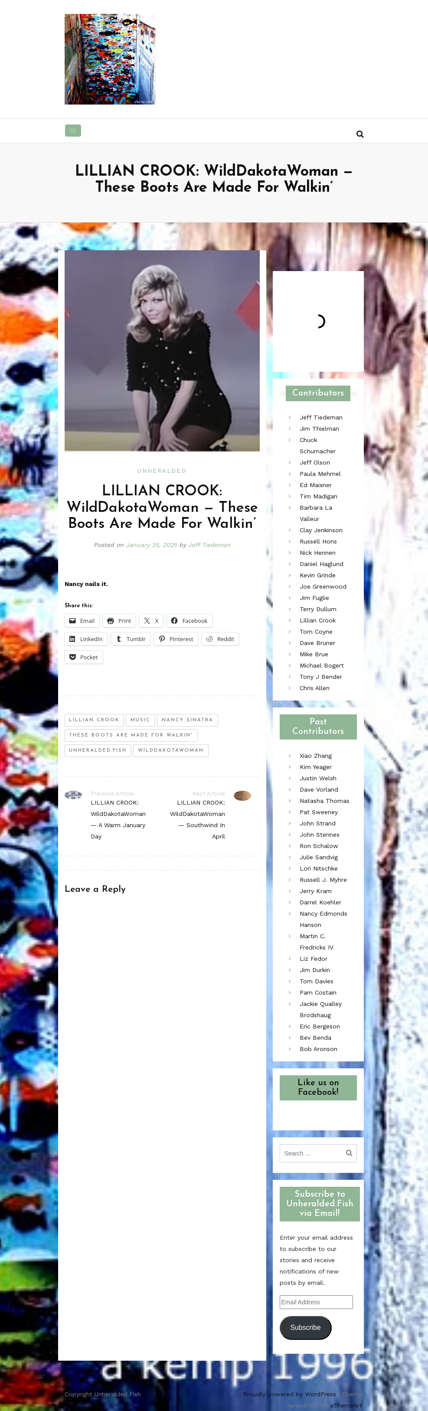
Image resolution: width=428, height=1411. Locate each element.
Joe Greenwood (323, 586)
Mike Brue (314, 654)
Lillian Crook (318, 620)
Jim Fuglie (314, 597)
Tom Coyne (316, 631)
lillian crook (94, 720)
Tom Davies (316, 981)
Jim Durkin (315, 969)
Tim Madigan (318, 496)
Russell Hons (318, 541)
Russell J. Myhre (323, 879)
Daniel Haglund (321, 563)
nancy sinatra (187, 720)
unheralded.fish (98, 750)
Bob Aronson (318, 1048)
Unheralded (161, 471)
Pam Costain (318, 992)
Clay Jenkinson (321, 530)
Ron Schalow (319, 845)
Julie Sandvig (319, 857)
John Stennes (320, 834)
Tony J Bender (321, 676)
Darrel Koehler (320, 902)
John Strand (318, 823)
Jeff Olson (315, 462)
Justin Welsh (318, 778)
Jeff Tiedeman (209, 544)
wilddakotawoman (171, 750)
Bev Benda (315, 1037)
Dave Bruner (317, 642)
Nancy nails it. (86, 583)
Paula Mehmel (320, 473)
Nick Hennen (318, 552)
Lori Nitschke (319, 868)
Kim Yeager (316, 766)
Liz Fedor (313, 958)
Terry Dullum (318, 609)
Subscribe (305, 1327)
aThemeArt (346, 1405)
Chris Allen (315, 687)
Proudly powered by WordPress (289, 1394)
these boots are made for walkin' (131, 735)
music (140, 720)
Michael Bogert (322, 665)
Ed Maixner (316, 484)
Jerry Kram (316, 890)
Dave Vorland (319, 789)
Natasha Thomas (325, 800)
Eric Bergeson (320, 1026)
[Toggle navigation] (73, 130)
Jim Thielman (319, 428)
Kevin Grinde (318, 575)
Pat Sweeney (319, 812)
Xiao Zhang (316, 755)
